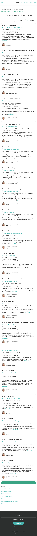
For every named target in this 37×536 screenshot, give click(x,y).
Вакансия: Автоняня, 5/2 (9, 25)
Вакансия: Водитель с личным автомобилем (15, 348)
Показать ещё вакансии (18, 482)
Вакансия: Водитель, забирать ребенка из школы (16, 279)
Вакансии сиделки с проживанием (9, 501)
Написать (18, 523)
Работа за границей (6, 493)
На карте (19, 20)
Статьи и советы (18, 527)
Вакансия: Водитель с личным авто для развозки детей (18, 322)
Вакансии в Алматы (6, 488)
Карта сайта (18, 534)
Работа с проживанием (7, 496)
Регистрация (29, 2)
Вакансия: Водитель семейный (11, 98)
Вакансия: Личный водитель (10, 74)
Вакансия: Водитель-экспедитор (11, 189)
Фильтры (30, 20)
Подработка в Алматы (6, 491)
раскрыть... (5, 40)
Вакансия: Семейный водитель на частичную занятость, (18, 50)
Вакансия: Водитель (8, 147)
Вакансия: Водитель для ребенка (11, 124)
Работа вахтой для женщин (8, 498)
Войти (23, 2)
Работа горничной (5, 503)
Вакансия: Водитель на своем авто (12, 439)
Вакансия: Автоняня (8, 370)
